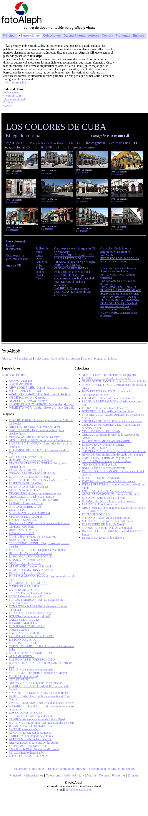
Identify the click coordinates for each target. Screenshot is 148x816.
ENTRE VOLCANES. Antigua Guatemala (107, 491)
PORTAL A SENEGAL (68, 265)
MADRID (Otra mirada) (23, 676)
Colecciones (52, 35)
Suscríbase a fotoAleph (28, 768)
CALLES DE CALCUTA (24, 619)
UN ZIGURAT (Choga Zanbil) (27, 752)
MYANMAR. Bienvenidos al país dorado (106, 517)
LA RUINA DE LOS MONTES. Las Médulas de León (41, 722)
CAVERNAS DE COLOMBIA (27, 632)
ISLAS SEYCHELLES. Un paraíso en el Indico (37, 549)
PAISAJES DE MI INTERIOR (27, 470)
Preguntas (123, 35)
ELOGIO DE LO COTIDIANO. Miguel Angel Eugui (41, 404)
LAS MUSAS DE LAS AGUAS (28, 583)
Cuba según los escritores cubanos (17, 257)
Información (13, 248)
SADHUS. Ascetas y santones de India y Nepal (37, 719)
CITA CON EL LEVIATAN (25, 456)
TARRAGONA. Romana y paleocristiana (106, 461)
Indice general (11, 92)
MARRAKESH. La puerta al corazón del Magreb (38, 672)
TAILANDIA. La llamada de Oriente (31, 593)
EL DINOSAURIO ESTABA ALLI (103, 444)
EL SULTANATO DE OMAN (26, 626)
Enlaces (138, 35)
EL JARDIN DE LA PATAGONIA (29, 476)
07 (42, 147)
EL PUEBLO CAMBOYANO (26, 559)
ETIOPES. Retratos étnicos (25, 490)
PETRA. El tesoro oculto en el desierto (105, 408)
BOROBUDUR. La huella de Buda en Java (107, 411)
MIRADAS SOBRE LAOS (25, 506)
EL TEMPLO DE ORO (96, 514)
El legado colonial (14, 99)
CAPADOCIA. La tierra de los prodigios (106, 457)
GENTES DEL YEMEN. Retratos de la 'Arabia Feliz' (40, 440)
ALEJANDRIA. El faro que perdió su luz (33, 742)
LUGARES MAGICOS (23, 623)
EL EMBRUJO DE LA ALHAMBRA (104, 477)
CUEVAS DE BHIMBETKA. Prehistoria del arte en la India (72, 270)
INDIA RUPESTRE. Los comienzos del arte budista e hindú (74, 276)
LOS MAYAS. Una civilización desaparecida (108, 398)
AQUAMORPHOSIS (21, 656)
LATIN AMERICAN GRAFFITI (118, 296)
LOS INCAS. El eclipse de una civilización (107, 521)
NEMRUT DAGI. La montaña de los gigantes (109, 374)
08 (50, 147)
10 (64, 147)
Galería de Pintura (13, 374)
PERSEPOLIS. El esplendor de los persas (106, 378)
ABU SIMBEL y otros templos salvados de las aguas (113, 507)
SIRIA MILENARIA (94, 511)
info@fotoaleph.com (78, 789)
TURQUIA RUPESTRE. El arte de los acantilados (112, 421)
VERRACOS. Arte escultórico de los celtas (34, 436)
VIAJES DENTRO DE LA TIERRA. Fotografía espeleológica (75, 260)
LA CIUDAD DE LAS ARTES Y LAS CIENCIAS (39, 480)
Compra (107, 35)
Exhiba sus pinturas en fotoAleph (113, 768)
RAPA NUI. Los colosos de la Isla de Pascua (108, 481)
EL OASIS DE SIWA (94, 447)
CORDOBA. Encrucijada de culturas (31, 736)
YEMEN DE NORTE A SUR (99, 464)
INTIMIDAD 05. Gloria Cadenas (28, 486)
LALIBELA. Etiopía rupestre (71, 288)
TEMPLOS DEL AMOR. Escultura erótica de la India (114, 381)
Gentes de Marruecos (34, 749)
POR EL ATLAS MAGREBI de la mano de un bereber (41, 702)
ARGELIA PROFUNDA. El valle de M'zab (35, 426)
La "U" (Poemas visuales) (24, 729)
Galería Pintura (74, 35)
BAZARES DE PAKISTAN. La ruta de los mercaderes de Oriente (107, 393)
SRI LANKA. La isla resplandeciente (31, 716)
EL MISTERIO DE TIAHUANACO (103, 524)
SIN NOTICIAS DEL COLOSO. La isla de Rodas (38, 692)
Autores (93, 35)
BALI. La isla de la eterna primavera (103, 467)
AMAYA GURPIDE (21, 381)
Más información (16, 82)
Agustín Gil (13, 265)
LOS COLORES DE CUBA (25, 712)
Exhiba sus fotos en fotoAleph (67, 768)
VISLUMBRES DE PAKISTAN (101, 431)
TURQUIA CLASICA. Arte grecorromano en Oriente (114, 451)
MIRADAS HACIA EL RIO (26, 642)
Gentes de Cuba (12, 95)
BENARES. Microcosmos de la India (31, 460)
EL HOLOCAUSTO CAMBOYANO (31, 556)
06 (35, 147)
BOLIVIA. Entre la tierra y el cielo (29, 616)
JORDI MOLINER (20, 384)
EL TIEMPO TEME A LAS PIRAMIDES (107, 441)
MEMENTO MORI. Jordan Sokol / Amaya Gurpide (41, 407)
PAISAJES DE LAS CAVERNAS (74, 255)
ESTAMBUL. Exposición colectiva (103, 537)
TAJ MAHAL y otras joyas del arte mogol (107, 527)
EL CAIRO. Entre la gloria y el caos (103, 497)
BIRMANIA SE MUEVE (24, 529)
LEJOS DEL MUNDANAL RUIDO (30, 652)
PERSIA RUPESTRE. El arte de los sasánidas (109, 501)
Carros (7, 105)
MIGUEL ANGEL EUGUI (25, 391)
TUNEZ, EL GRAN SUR (24, 586)
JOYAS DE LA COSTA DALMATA (30, 726)
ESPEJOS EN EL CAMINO (25, 483)
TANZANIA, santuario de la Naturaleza (32, 536)
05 (28, 147)
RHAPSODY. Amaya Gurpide (28, 401)
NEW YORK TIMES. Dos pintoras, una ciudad (39, 387)
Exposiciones (30, 35)
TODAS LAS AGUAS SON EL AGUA (32, 473)
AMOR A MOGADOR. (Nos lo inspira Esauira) (110, 494)
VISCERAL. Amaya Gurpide (27, 397)
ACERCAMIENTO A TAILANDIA (30, 739)
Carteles (8, 102)
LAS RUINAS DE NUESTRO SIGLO (32, 659)
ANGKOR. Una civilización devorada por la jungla (112, 454)
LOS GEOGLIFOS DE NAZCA (28, 755)
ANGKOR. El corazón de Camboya (30, 732)
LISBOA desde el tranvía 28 (25, 596)
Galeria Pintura (60, 358)
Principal (9, 35)
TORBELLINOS (19, 629)
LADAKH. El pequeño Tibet (26, 503)
